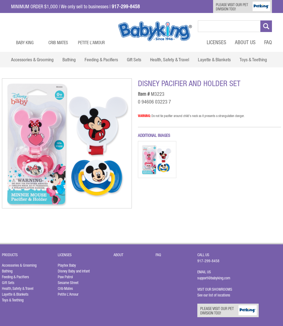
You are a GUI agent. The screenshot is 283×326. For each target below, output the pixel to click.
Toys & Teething (12, 300)
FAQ (268, 42)
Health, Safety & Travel (17, 288)
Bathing (7, 271)
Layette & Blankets (15, 294)
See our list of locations (213, 295)
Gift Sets (8, 282)
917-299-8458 (208, 261)
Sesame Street (68, 282)
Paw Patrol (65, 277)
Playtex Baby (67, 265)
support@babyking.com (213, 278)
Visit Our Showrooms (215, 289)
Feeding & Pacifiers (15, 277)
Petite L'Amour (68, 294)
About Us (245, 42)
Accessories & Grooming (19, 265)
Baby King (25, 42)
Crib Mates (58, 42)
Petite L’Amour (91, 42)
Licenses (216, 42)
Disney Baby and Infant (74, 271)
